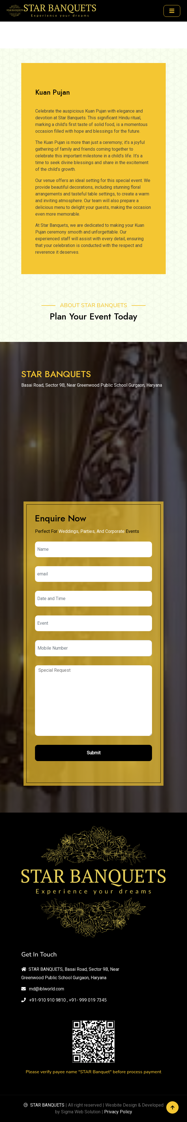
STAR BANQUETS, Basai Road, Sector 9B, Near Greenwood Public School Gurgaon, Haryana (70, 973)
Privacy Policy (118, 1111)
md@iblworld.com (42, 989)
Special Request (93, 700)
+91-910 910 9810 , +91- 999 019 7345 (64, 1000)
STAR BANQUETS (47, 1105)
